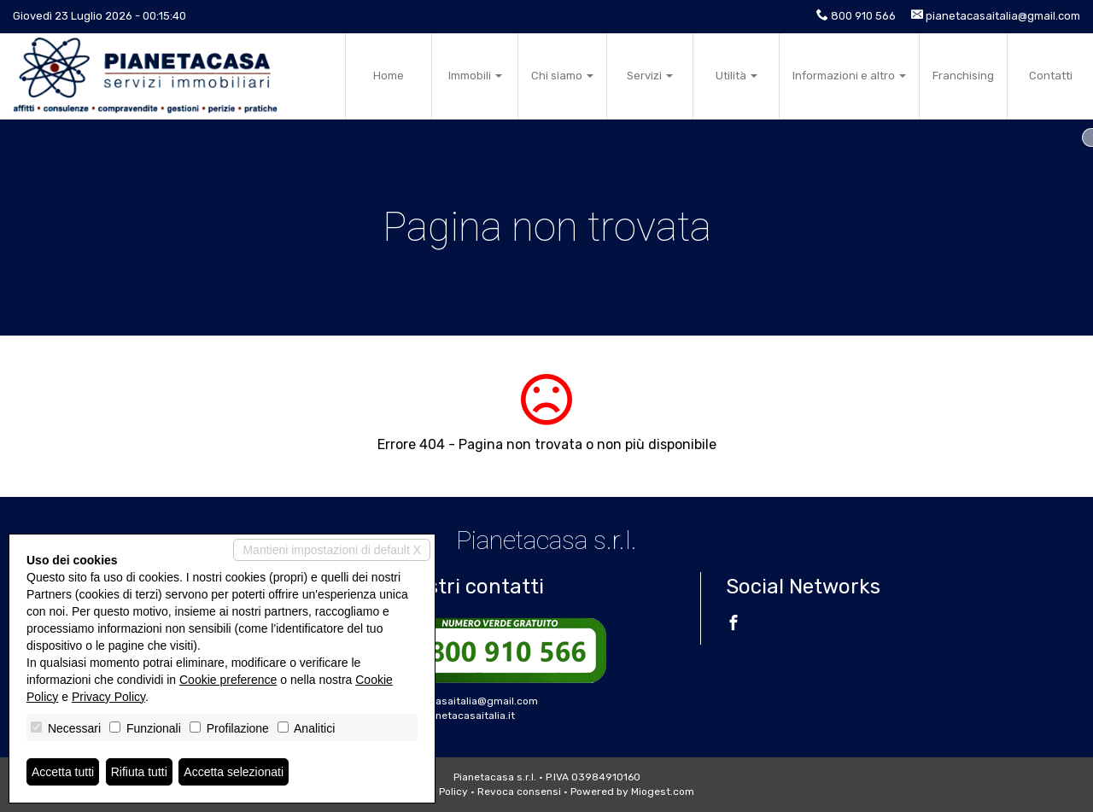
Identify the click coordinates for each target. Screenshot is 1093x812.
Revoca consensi (519, 791)
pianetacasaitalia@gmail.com (1003, 15)
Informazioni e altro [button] (849, 75)
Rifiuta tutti (139, 772)
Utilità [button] (736, 75)
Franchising (963, 75)
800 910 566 (863, 15)
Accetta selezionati (233, 772)
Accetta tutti (63, 772)
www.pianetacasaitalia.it (454, 715)
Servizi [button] (650, 75)
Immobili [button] (475, 75)
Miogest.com (662, 791)
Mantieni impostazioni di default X (332, 550)
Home (388, 75)
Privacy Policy (108, 697)
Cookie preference (228, 679)
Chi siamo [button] (562, 75)
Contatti (1051, 75)
